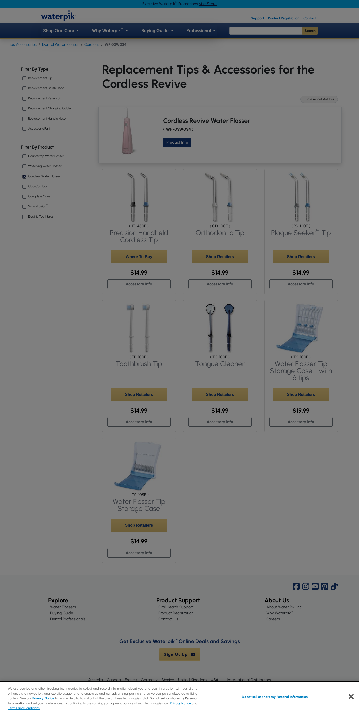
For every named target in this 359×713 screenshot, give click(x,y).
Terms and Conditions (24, 708)
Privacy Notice (43, 698)
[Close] (351, 696)
